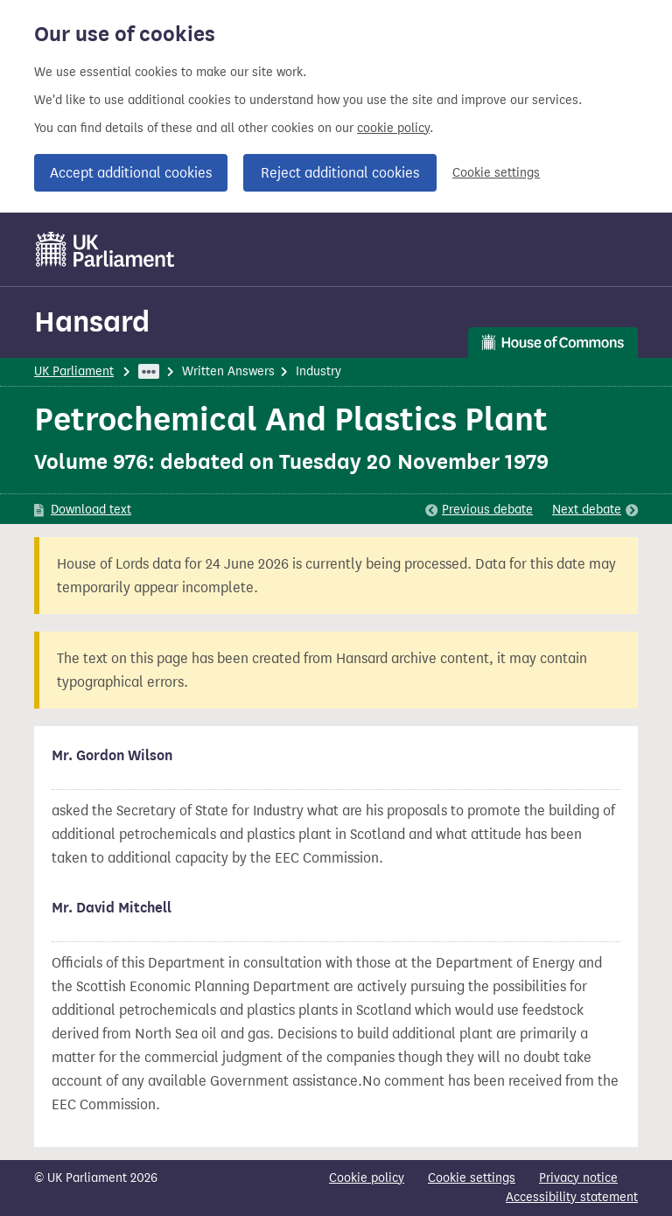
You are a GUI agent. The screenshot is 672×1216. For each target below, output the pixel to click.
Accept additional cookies (131, 172)
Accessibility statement (572, 1197)
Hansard (92, 321)
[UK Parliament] (105, 249)
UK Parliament (74, 371)
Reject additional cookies (340, 172)
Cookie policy (366, 1178)
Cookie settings (496, 172)
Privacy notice (578, 1178)
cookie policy (393, 128)
